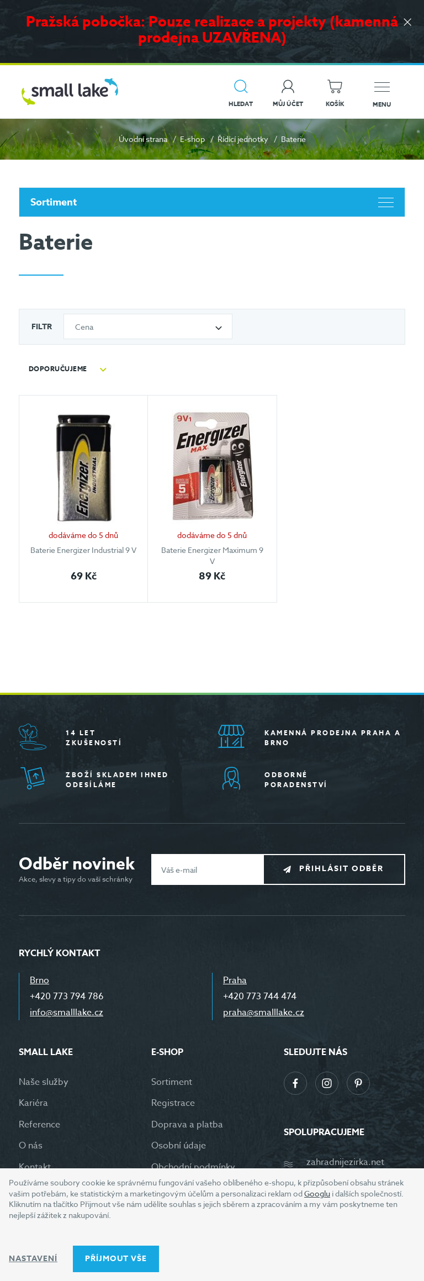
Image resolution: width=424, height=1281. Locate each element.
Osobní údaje (178, 1145)
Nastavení (33, 1258)
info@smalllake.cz (66, 1012)
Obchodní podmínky (193, 1167)
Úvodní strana (143, 139)
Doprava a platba (187, 1124)
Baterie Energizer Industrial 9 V (83, 550)
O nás (31, 1145)
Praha (235, 980)
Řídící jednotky (243, 139)
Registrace (173, 1103)
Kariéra (33, 1103)
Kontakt (35, 1167)
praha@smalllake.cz (263, 1012)
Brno (39, 980)
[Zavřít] (407, 23)
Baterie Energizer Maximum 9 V (212, 555)
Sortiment (212, 202)
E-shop (192, 139)
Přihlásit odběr (342, 869)
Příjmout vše (116, 1258)
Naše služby (43, 1082)
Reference (39, 1124)
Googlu (317, 1193)
